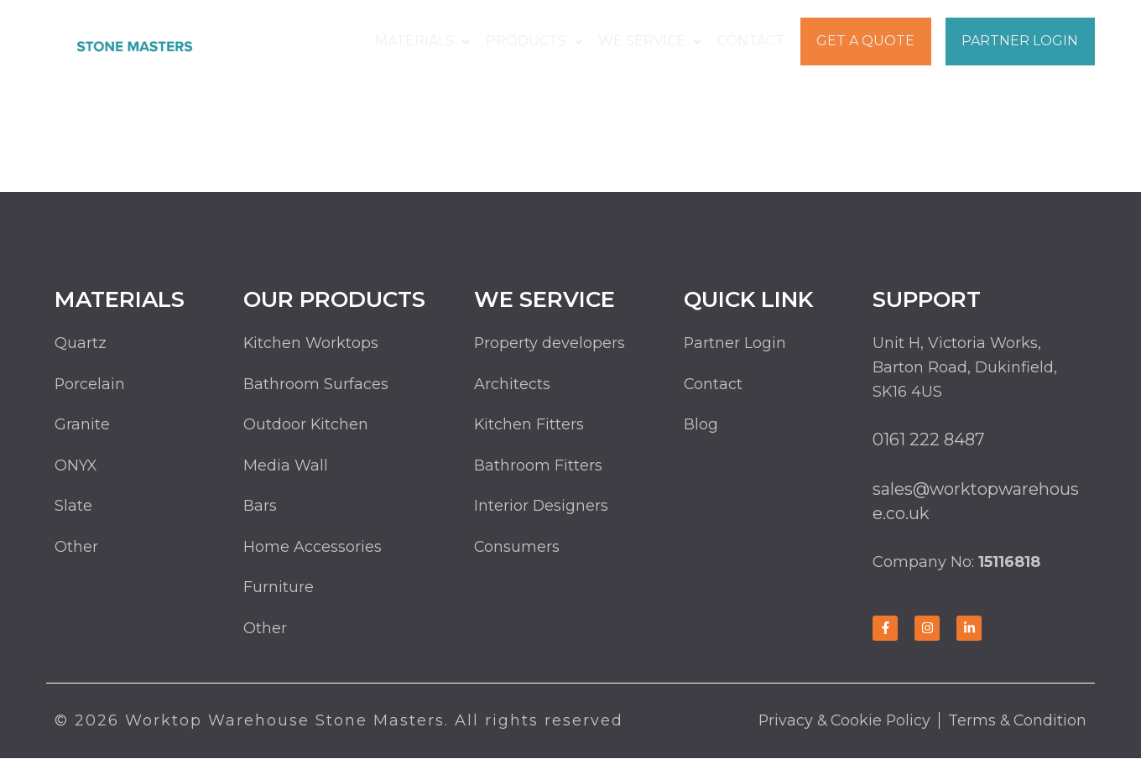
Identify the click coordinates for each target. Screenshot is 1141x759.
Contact (750, 41)
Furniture (278, 589)
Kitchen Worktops (311, 343)
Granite (82, 425)
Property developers (550, 343)
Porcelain (90, 384)
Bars (260, 506)
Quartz (81, 343)
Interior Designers (541, 506)
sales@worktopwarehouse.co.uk (977, 501)
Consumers (517, 547)
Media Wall (285, 466)
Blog (701, 425)
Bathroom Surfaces (315, 384)
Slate (73, 506)
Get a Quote (864, 41)
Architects (512, 384)
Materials (427, 41)
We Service (651, 41)
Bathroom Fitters (538, 466)
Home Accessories (312, 547)
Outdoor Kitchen (306, 425)
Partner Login (1019, 41)
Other (76, 547)
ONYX (76, 466)
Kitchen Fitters (529, 425)
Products (537, 41)
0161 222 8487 (929, 439)
